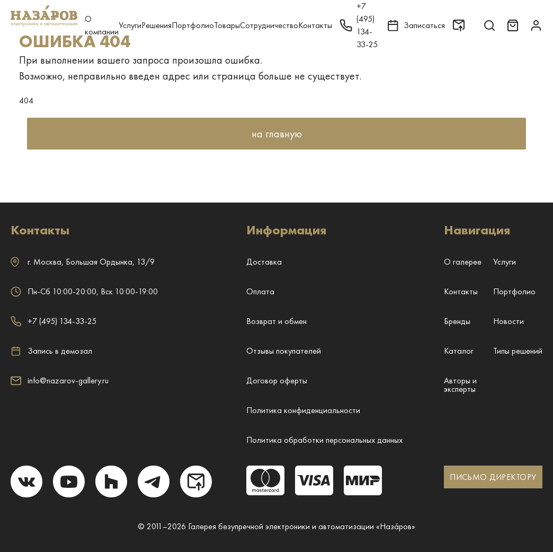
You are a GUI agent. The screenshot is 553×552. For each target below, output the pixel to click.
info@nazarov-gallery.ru (60, 380)
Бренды (457, 321)
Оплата (260, 291)
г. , (83, 261)
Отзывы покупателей (283, 350)
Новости (508, 321)
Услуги (130, 25)
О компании (102, 25)
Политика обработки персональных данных (324, 439)
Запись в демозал (51, 351)
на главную (277, 134)
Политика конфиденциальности (303, 410)
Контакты (315, 25)
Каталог (459, 350)
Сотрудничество (269, 25)
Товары (227, 25)
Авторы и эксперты (460, 385)
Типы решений (517, 350)
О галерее (462, 261)
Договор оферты (276, 380)
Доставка (264, 261)
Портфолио (193, 25)
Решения (156, 25)
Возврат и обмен (276, 321)
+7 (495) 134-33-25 (53, 321)
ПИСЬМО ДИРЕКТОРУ (493, 477)
